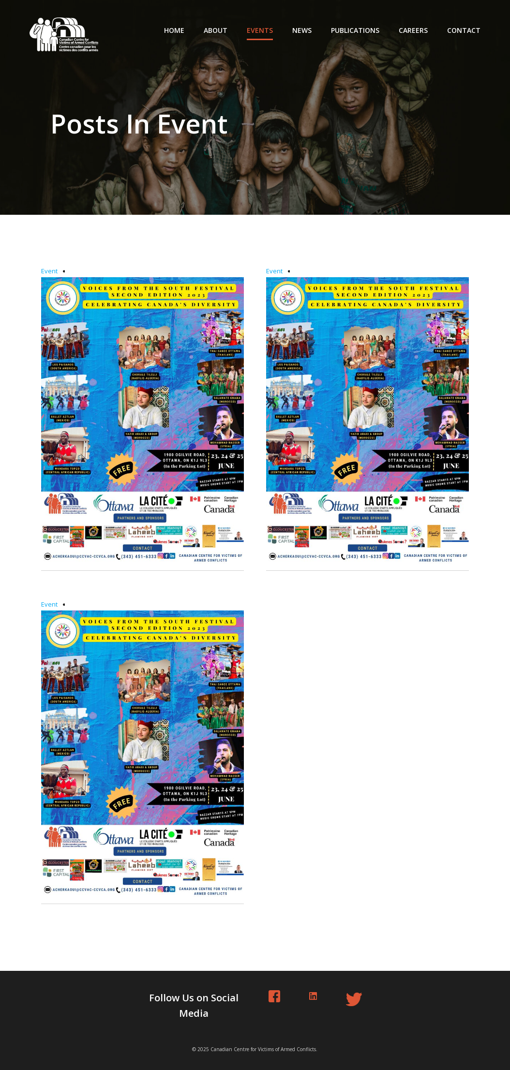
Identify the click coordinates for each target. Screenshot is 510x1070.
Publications (355, 30)
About (215, 30)
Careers (413, 30)
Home (174, 30)
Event (49, 271)
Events (260, 30)
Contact (463, 30)
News (302, 30)
